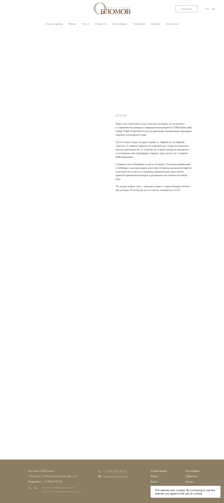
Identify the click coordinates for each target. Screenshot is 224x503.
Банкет (155, 23)
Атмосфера (120, 23)
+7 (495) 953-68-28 (115, 471)
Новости (101, 23)
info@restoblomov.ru (115, 476)
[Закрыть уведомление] (218, 488)
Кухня (85, 23)
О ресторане (54, 23)
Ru (213, 9)
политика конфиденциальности (58, 487)
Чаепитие (139, 23)
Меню (72, 23)
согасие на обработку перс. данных (61, 491)
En (207, 9)
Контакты (172, 23)
